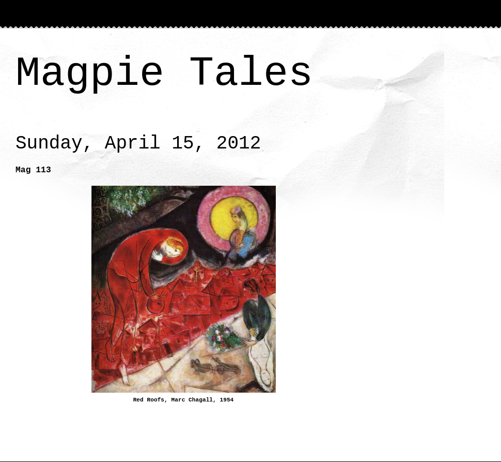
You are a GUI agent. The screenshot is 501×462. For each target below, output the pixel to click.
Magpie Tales (164, 73)
